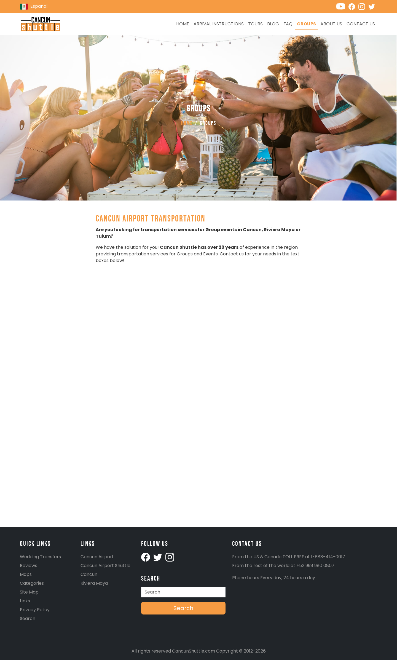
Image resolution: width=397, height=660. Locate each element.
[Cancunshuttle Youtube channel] (342, 6)
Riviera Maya (94, 583)
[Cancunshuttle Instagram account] (363, 6)
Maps (26, 574)
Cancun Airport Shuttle (105, 565)
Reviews (28, 565)
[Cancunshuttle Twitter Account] (158, 557)
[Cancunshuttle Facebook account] (353, 6)
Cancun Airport (97, 557)
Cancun (89, 574)
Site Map (29, 592)
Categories (32, 583)
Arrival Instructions (219, 24)
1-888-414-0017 (328, 557)
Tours (255, 24)
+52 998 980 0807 (315, 565)
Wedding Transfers (40, 557)
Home (182, 24)
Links (25, 601)
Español (33, 6)
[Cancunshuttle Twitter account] (372, 6)
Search (27, 618)
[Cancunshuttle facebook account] (146, 557)
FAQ (288, 24)
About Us (331, 24)
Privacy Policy (35, 609)
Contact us (361, 24)
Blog (273, 24)
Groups (306, 24)
